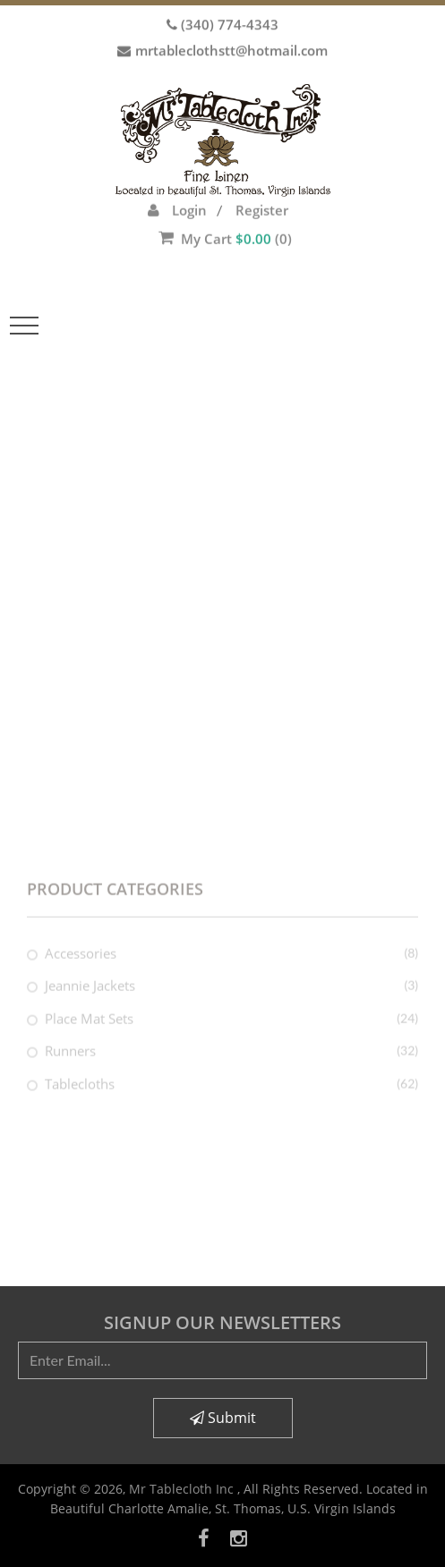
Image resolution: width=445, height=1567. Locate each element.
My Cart (225, 215)
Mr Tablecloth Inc (183, 1488)
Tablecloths (80, 1096)
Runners (70, 1064)
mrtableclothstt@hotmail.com (231, 46)
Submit (223, 1417)
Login (189, 186)
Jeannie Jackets (90, 999)
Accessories (80, 966)
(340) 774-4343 (229, 20)
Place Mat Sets (89, 1031)
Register (261, 186)
